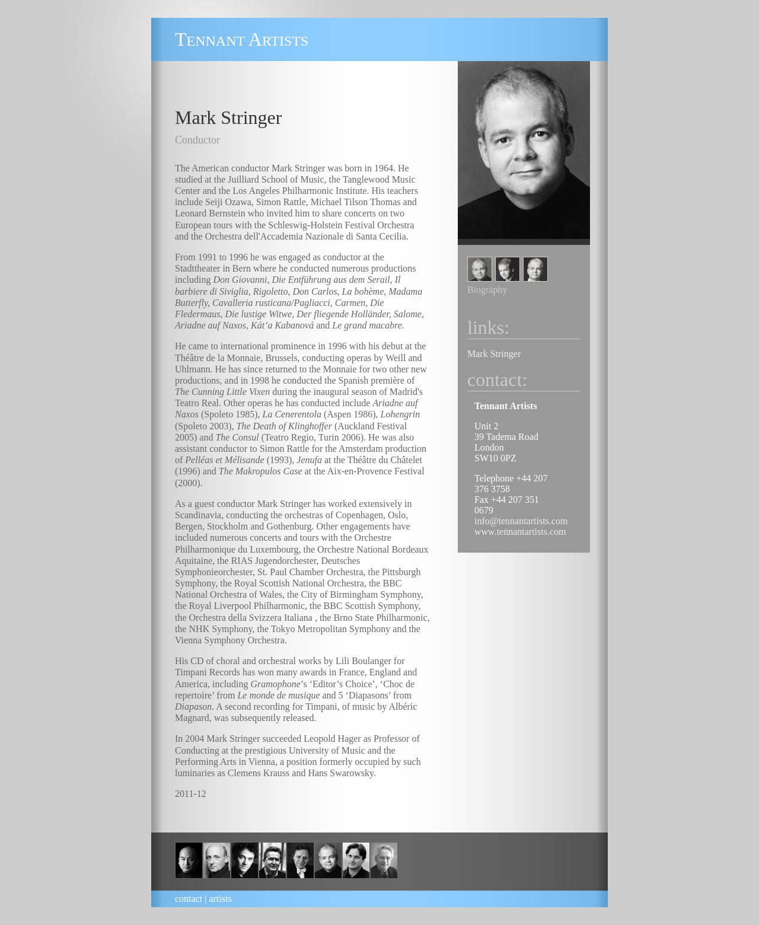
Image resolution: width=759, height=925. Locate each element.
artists (220, 899)
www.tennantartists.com (520, 532)
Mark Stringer (494, 354)
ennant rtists (241, 41)
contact (188, 899)
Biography (487, 290)
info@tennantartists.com (520, 521)
